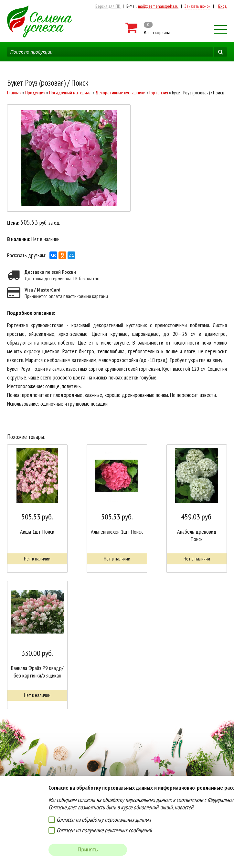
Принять (88, 849)
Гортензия (158, 93)
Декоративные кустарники (120, 93)
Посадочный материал (70, 93)
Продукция (35, 93)
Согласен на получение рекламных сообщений (104, 830)
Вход (222, 6)
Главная (14, 93)
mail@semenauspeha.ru (158, 6)
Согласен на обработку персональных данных (104, 819)
